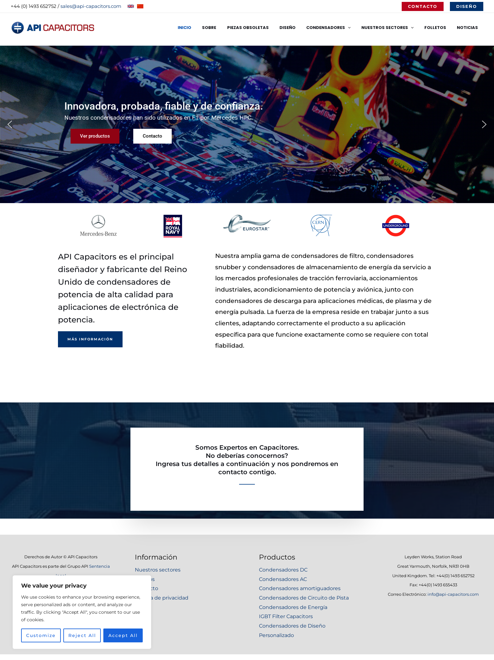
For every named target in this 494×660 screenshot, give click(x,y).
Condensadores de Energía (293, 607)
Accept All (123, 634)
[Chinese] (140, 6)
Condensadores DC (283, 570)
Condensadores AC (283, 579)
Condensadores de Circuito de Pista (304, 598)
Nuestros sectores (158, 570)
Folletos (439, 28)
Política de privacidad (161, 598)
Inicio (203, 28)
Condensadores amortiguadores (300, 588)
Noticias (468, 28)
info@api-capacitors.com (453, 594)
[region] (82, 610)
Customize (41, 634)
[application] (356, 28)
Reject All (82, 634)
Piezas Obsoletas (262, 28)
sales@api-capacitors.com (90, 6)
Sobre (226, 28)
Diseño (299, 28)
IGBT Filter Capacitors (286, 616)
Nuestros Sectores (394, 28)
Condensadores (337, 28)
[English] (131, 6)
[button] (423, 6)
